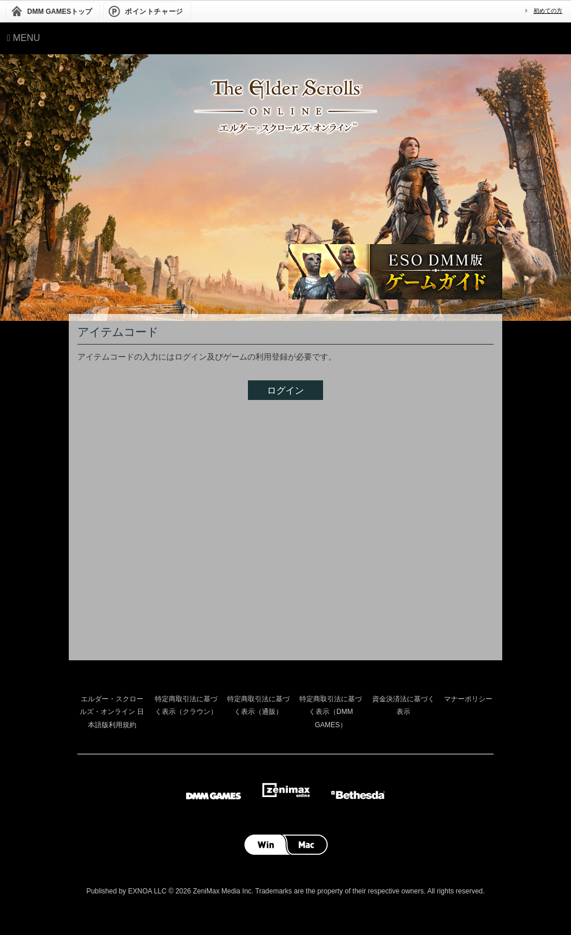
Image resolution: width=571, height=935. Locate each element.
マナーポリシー (468, 699)
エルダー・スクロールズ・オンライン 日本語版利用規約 (112, 712)
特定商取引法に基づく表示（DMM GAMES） (330, 712)
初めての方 (547, 11)
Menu (23, 38)
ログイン (285, 390)
